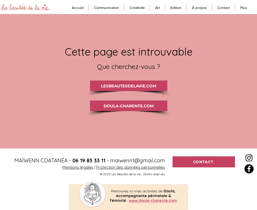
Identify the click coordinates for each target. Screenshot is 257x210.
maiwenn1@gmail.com (137, 160)
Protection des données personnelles (130, 167)
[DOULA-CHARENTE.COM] (128, 106)
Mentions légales (77, 167)
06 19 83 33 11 (88, 160)
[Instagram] (249, 157)
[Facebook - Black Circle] (249, 168)
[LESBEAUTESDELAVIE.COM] (128, 86)
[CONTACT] (204, 161)
